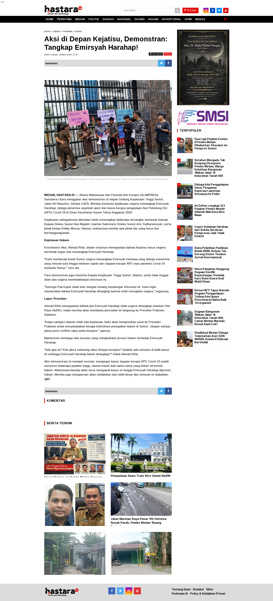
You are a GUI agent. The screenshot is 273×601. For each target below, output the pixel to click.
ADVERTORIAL (171, 19)
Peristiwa (67, 31)
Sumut (78, 31)
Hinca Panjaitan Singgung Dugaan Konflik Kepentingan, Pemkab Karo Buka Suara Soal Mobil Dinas (211, 275)
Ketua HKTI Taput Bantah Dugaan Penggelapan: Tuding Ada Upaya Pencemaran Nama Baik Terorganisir (211, 297)
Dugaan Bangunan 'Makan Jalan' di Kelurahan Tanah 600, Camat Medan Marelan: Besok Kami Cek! (210, 318)
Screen (190, 10)
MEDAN (80, 19)
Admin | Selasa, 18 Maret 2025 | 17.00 (60, 55)
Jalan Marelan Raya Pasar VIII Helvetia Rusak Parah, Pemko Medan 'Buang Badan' (138, 522)
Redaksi (198, 589)
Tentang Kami (181, 589)
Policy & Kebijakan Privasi (207, 593)
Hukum (56, 31)
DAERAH (108, 19)
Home (47, 31)
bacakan (156, 54)
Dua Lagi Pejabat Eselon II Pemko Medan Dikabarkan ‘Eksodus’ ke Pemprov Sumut (211, 144)
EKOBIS (140, 19)
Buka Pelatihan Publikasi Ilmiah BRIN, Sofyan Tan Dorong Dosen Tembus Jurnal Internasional (211, 252)
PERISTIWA (64, 19)
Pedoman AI (180, 593)
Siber (209, 589)
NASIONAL (124, 19)
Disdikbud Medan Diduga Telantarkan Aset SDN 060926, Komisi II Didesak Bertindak (211, 337)
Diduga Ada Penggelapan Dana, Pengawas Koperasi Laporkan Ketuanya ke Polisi (211, 189)
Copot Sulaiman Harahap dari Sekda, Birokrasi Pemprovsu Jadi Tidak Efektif (211, 231)
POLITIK (93, 19)
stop (168, 54)
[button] (225, 17)
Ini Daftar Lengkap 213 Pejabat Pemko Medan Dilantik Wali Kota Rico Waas (209, 210)
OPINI (188, 19)
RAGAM (153, 19)
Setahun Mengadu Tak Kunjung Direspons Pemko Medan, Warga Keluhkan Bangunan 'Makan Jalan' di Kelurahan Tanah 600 (209, 168)
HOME (50, 19)
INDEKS (200, 19)
